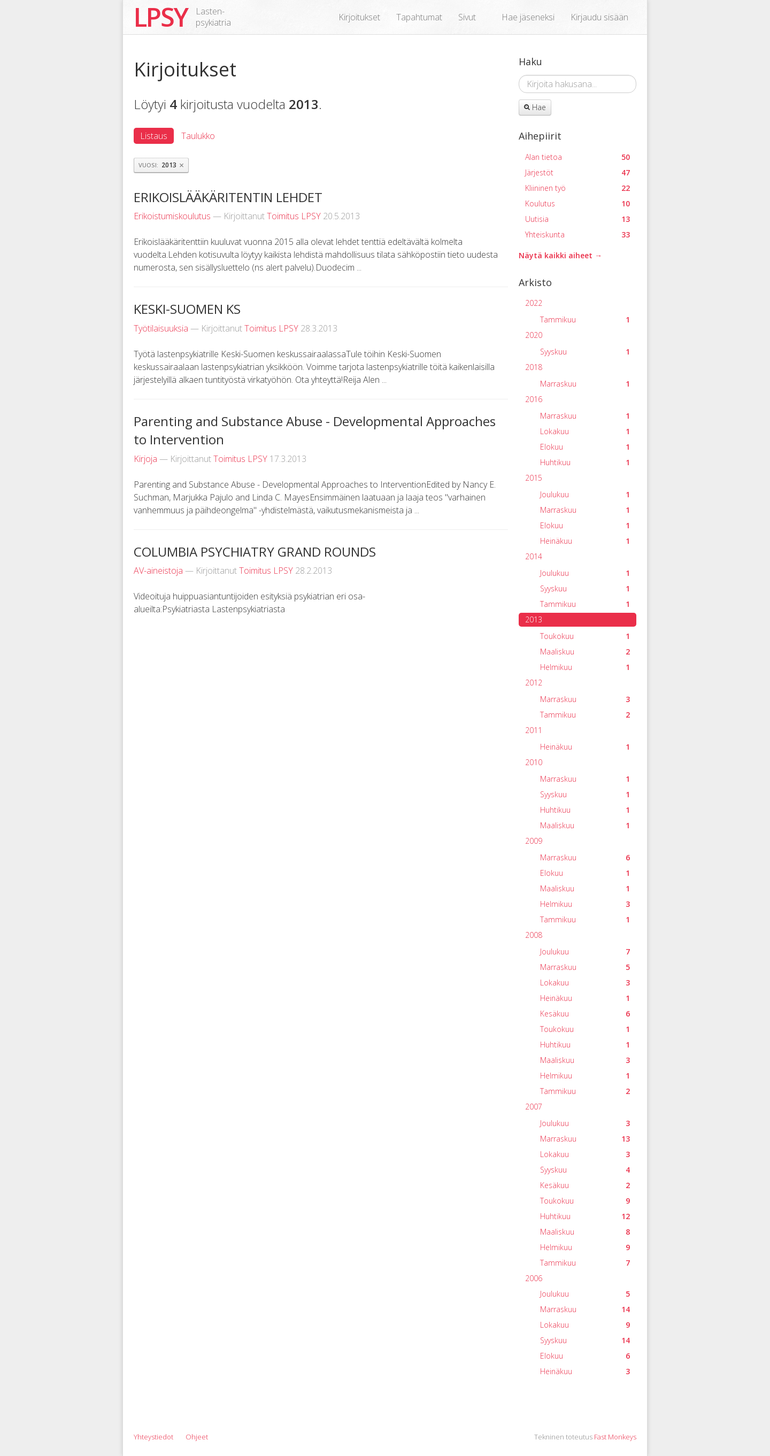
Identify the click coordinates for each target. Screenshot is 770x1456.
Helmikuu (585, 667)
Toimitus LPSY (294, 216)
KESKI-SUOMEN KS (187, 309)
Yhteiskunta (577, 234)
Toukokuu (585, 636)
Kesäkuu (585, 1013)
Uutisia (577, 219)
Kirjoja (145, 459)
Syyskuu (585, 351)
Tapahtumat (419, 17)
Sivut (467, 17)
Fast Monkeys (615, 1437)
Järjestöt (577, 172)
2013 (533, 619)
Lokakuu (585, 431)
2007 (533, 1106)
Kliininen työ (577, 188)
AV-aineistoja (158, 570)
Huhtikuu (585, 462)
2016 (533, 399)
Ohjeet (197, 1437)
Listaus (153, 136)
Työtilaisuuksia (161, 328)
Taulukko (198, 136)
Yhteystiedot (153, 1437)
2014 (533, 556)
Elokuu (585, 447)
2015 (533, 478)
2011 (533, 730)
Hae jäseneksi (528, 17)
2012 (533, 682)
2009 (533, 841)
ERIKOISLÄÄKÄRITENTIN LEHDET (228, 197)
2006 (533, 1278)
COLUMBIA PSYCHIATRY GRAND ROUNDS (255, 551)
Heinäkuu (585, 541)
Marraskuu (585, 384)
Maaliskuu (585, 651)
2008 (533, 935)
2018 (533, 367)
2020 (533, 335)
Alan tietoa (577, 157)
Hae (535, 107)
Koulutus (577, 203)
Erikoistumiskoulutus (172, 216)
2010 (533, 762)
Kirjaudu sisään (599, 17)
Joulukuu (585, 494)
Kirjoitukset (359, 17)
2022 (533, 303)
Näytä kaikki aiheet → (560, 255)
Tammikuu (585, 319)
